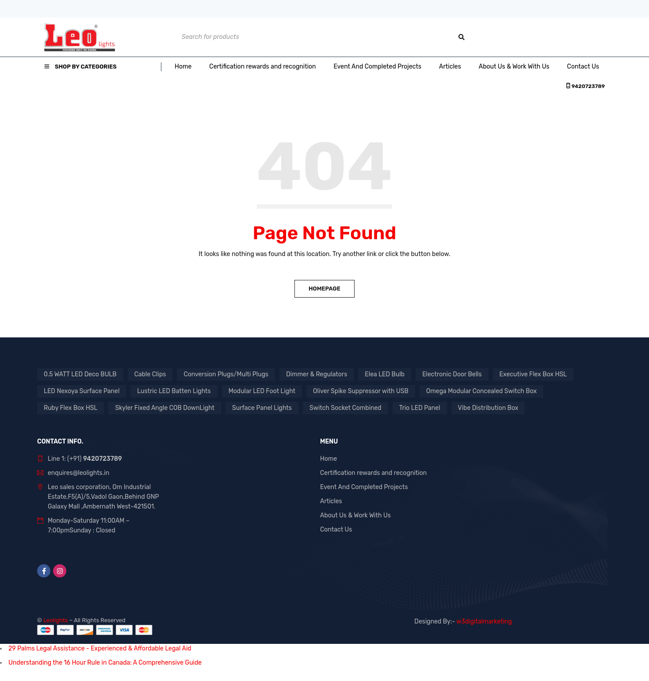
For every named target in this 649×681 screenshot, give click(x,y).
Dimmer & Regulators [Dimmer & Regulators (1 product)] (316, 374)
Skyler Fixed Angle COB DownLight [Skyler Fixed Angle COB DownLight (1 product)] (164, 408)
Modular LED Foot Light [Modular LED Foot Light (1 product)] (262, 391)
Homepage (324, 288)
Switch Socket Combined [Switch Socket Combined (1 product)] (345, 408)
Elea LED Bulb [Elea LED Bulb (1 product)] (385, 374)
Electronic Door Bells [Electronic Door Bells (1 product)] (451, 374)
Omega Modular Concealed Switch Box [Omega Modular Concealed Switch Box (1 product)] (481, 391)
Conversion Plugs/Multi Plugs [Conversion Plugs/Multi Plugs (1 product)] (225, 374)
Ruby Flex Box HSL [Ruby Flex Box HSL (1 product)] (70, 408)
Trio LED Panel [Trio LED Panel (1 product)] (419, 408)
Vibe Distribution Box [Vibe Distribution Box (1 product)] (488, 408)
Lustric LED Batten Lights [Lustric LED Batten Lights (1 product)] (173, 391)
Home (328, 459)
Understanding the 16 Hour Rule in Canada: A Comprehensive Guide (105, 662)
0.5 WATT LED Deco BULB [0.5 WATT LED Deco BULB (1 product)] (80, 374)
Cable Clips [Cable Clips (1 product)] (150, 374)
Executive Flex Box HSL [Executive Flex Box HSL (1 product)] (533, 374)
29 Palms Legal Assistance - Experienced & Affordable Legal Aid (99, 648)
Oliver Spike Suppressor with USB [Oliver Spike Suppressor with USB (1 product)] (360, 391)
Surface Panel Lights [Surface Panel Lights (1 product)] (262, 408)
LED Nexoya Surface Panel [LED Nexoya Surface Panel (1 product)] (81, 391)
